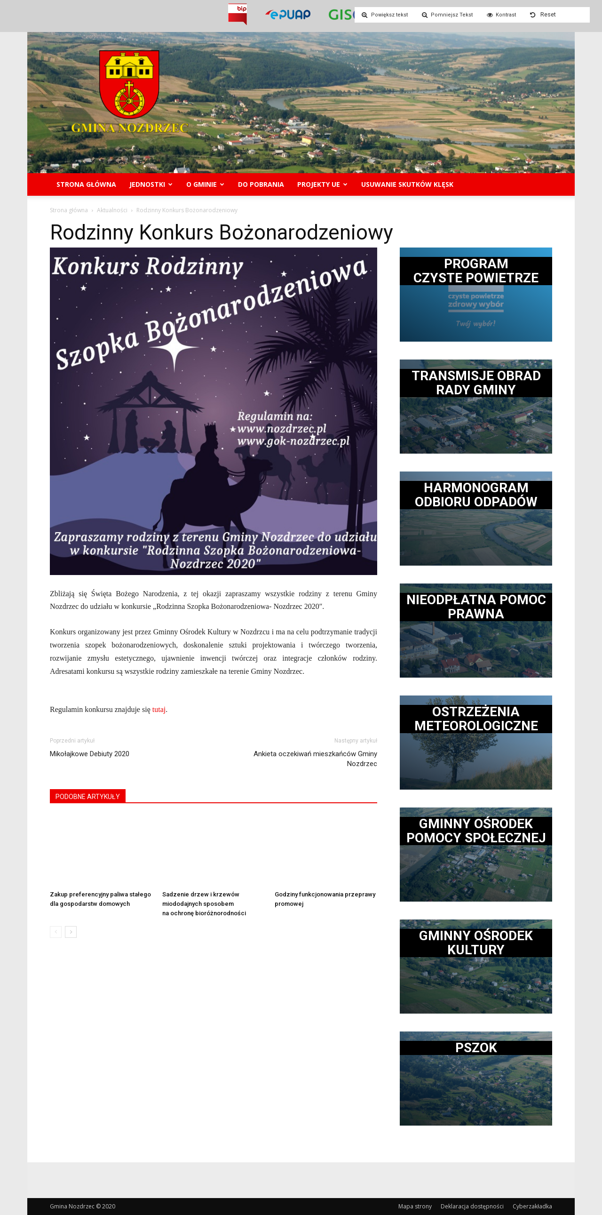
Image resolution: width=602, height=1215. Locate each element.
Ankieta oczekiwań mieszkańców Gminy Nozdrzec (315, 759)
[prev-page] (56, 932)
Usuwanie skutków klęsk (407, 184)
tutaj (159, 709)
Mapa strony (415, 1206)
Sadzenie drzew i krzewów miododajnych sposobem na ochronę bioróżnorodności (204, 904)
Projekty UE (322, 184)
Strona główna (86, 184)
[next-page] (71, 932)
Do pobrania (261, 184)
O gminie (205, 184)
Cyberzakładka (532, 1206)
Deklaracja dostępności (472, 1206)
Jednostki (151, 184)
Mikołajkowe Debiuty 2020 (89, 754)
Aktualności (112, 210)
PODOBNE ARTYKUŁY (87, 796)
